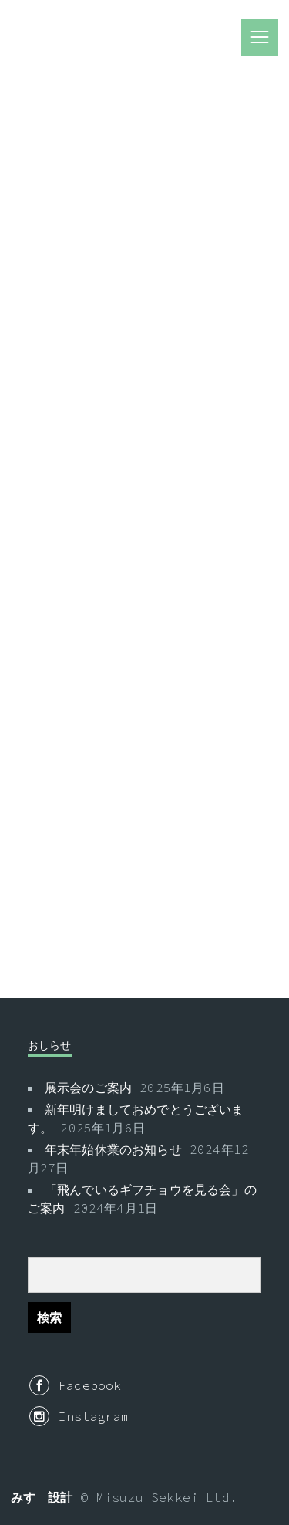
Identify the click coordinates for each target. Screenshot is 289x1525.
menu (259, 37)
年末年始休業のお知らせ (113, 1149)
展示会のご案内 (88, 1087)
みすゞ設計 (42, 1497)
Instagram (79, 1416)
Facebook (75, 1385)
